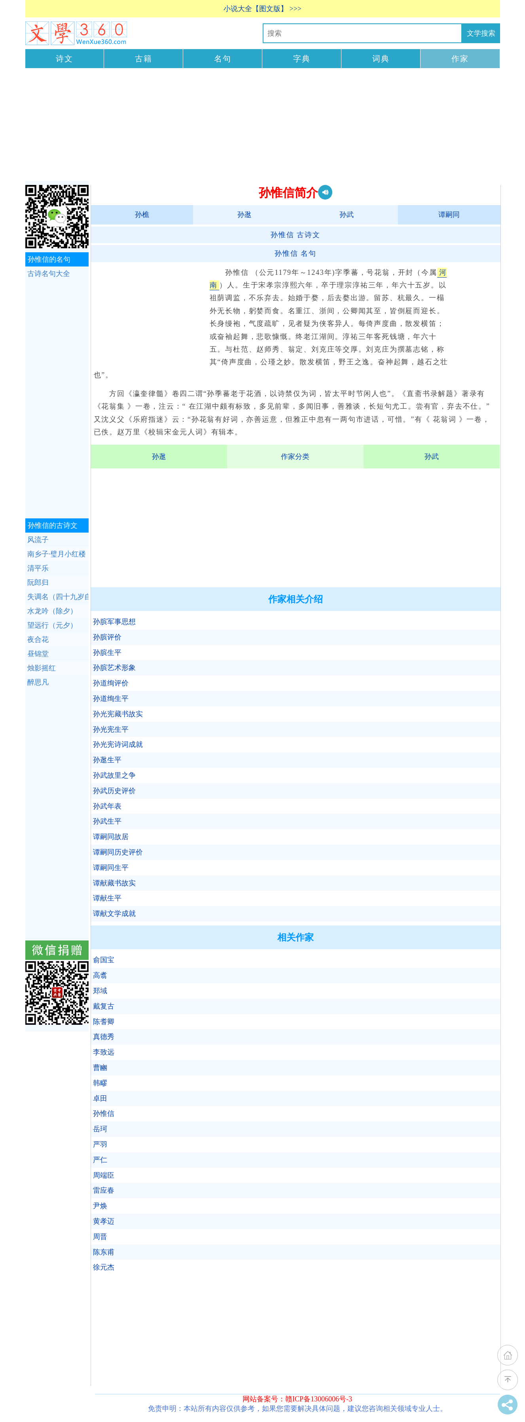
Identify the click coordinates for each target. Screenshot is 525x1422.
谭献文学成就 (114, 914)
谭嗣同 (449, 215)
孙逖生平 (107, 760)
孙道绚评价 (111, 683)
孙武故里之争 (114, 775)
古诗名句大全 (48, 274)
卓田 (100, 1098)
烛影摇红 (41, 668)
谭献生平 (107, 898)
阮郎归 (38, 582)
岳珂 (100, 1129)
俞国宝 (103, 960)
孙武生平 (107, 821)
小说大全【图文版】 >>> (262, 9)
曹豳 (100, 1068)
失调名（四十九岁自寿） (58, 597)
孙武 (346, 215)
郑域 (100, 991)
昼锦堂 (38, 654)
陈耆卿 (103, 1022)
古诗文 (295, 235)
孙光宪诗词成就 (118, 744)
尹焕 (100, 1206)
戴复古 (103, 1006)
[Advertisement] (262, 125)
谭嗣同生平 (111, 868)
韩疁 (100, 1083)
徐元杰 (103, 1267)
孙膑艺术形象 (114, 668)
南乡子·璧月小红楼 (56, 554)
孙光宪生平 (111, 729)
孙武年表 (107, 806)
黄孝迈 (103, 1221)
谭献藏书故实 (114, 883)
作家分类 (295, 457)
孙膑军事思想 (114, 622)
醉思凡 (38, 682)
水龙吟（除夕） (52, 611)
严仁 (100, 1160)
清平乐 (38, 568)
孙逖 (244, 215)
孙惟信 (103, 1113)
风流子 (38, 540)
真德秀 (103, 1037)
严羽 (100, 1144)
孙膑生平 (107, 653)
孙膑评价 (107, 637)
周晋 (100, 1237)
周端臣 (103, 1175)
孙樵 (142, 215)
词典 (381, 58)
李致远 (103, 1052)
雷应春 (103, 1190)
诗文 (64, 58)
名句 (222, 58)
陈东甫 (103, 1252)
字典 (302, 58)
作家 (460, 58)
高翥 (100, 975)
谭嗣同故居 (111, 837)
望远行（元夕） (52, 625)
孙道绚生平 (111, 698)
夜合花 (38, 639)
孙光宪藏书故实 (118, 714)
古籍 (143, 58)
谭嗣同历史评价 (118, 852)
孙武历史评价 (114, 791)
